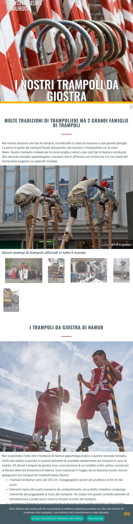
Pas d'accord (95, 518)
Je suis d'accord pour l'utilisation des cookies (57, 518)
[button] (131, 106)
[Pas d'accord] (127, 514)
